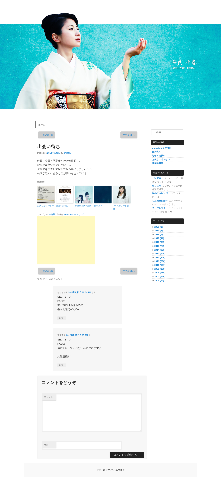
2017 (159, 238)
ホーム (41, 124)
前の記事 (46, 134)
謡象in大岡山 (62, 205)
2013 (159, 253)
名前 (46, 444)
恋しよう (156, 185)
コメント (48, 397)
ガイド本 (156, 178)
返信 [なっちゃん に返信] (61, 318)
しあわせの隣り (160, 200)
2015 (159, 246)
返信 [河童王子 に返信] (61, 365)
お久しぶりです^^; (45, 205)
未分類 (52, 214)
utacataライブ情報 (161, 148)
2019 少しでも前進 (121, 207)
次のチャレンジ (160, 193)
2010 (159, 265)
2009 (159, 269)
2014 (159, 250)
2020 (158, 227)
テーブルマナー (160, 208)
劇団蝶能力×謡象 (83, 205)
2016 (159, 242)
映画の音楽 (157, 163)
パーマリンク (78, 214)
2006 (159, 280)
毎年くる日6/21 (160, 155)
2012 (159, 257)
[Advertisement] (66, 240)
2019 (158, 230)
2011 (159, 261)
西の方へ (98, 205)
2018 (158, 234)
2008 (159, 272)
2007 (159, 276)
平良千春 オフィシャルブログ (110, 470)
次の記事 (128, 134)
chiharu (67, 153)
